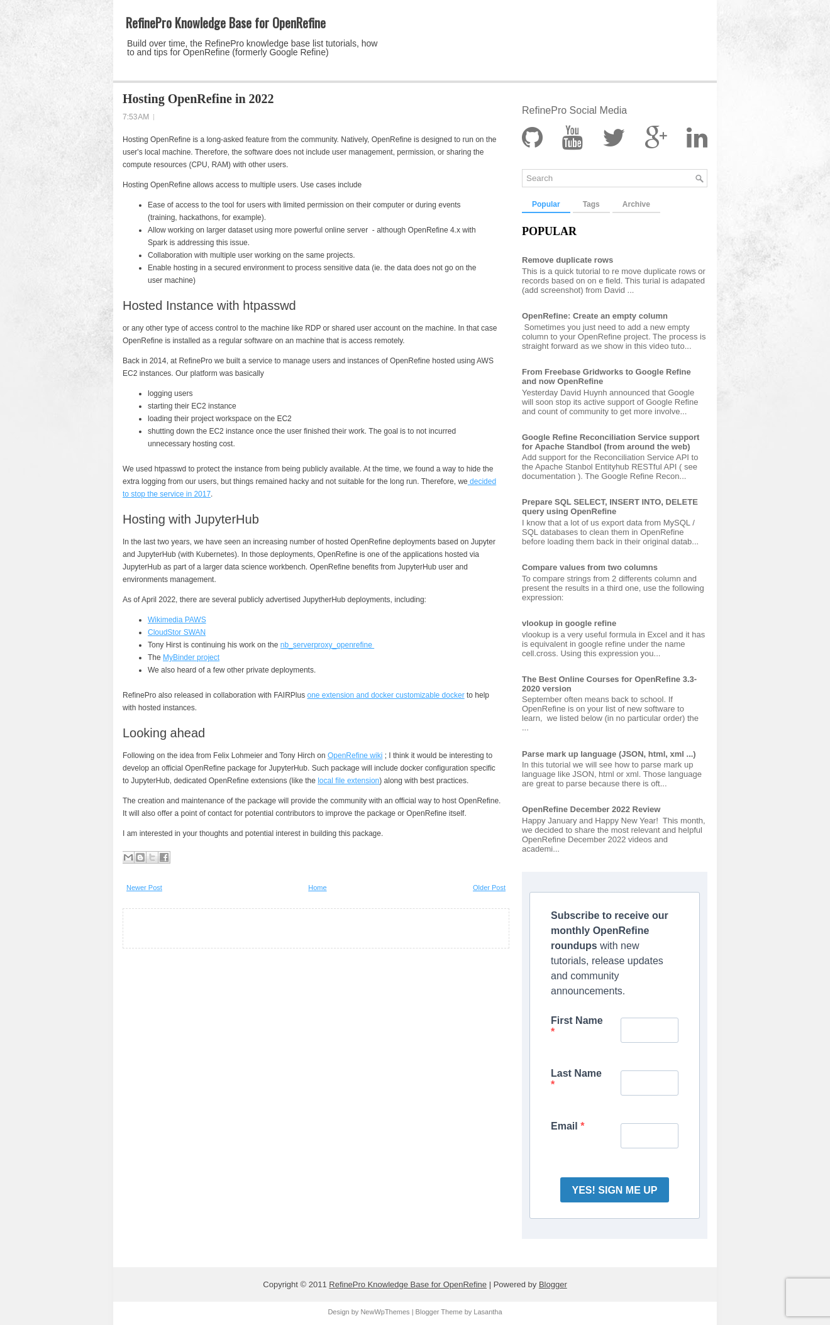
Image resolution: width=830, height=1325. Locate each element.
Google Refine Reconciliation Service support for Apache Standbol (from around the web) (610, 441)
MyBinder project (191, 657)
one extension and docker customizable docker (385, 695)
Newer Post (144, 887)
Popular (546, 204)
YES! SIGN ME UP (614, 1190)
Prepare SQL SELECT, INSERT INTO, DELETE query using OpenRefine (610, 506)
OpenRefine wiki (355, 755)
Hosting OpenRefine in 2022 (198, 98)
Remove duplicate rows (567, 260)
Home (317, 887)
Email (565, 1126)
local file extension (348, 780)
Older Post (489, 887)
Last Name (576, 1073)
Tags (591, 204)
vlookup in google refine (569, 623)
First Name (577, 1020)
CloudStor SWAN (177, 632)
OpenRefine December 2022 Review (591, 809)
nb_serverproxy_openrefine (327, 645)
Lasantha (487, 1312)
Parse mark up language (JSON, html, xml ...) (609, 754)
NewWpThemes (384, 1312)
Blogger (553, 1284)
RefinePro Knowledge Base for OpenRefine (226, 22)
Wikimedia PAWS (177, 619)
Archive (636, 204)
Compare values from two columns (590, 567)
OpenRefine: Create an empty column (595, 316)
